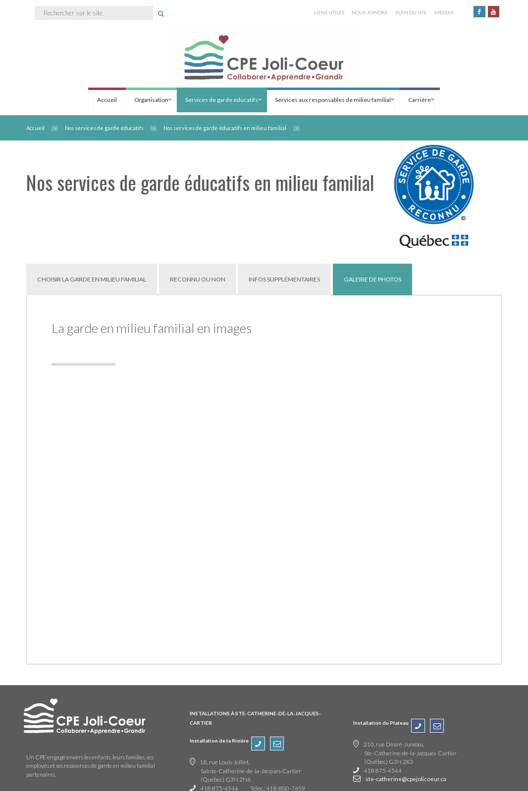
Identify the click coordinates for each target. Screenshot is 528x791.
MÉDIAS (443, 12)
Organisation (151, 99)
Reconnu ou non (197, 279)
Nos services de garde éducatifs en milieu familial (224, 128)
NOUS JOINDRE (370, 12)
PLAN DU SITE (411, 12)
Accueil (107, 99)
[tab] (91, 279)
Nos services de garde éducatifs (104, 128)
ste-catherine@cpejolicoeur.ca (406, 778)
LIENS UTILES (329, 12)
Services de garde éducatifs (221, 99)
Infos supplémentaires (284, 279)
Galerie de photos (372, 279)
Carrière (419, 99)
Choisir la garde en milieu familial (91, 279)
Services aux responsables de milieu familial (333, 99)
